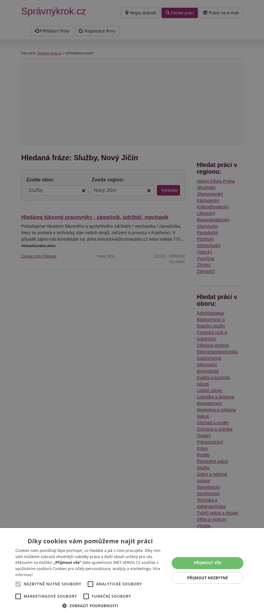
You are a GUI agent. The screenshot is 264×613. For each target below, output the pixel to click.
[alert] (132, 306)
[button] (90, 605)
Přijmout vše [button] (207, 562)
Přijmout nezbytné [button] (207, 577)
